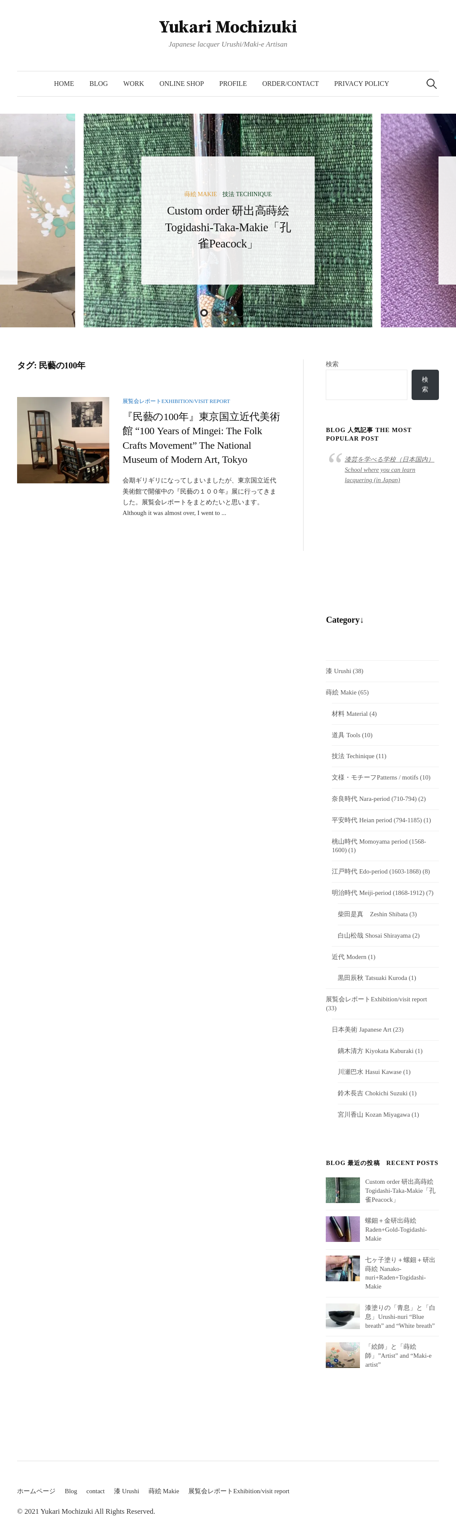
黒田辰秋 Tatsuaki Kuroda (372, 977)
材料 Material (350, 713)
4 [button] (240, 313)
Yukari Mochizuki (228, 27)
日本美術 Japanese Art (361, 1029)
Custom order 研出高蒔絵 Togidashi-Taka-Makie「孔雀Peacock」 (228, 227)
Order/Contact (290, 83)
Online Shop (182, 83)
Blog (98, 83)
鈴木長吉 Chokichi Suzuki (372, 1093)
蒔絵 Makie (200, 194)
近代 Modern (349, 956)
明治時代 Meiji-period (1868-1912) (378, 892)
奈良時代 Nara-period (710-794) (374, 798)
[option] (228, 220)
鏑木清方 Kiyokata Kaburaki (375, 1050)
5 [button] (252, 313)
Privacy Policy (361, 83)
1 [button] (204, 313)
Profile (233, 83)
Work (133, 83)
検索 (332, 364)
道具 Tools (346, 735)
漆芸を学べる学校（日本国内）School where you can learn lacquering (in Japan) (389, 469)
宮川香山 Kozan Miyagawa (374, 1114)
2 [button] (216, 313)
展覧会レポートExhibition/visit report (176, 401)
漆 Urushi (338, 671)
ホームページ (36, 1491)
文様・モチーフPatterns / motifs (375, 777)
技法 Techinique (247, 194)
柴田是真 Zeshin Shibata (373, 914)
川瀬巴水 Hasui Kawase (369, 1071)
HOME (64, 83)
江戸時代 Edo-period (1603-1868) (376, 871)
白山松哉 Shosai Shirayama (374, 935)
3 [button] (228, 313)
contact (95, 1491)
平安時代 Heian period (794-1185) (377, 820)
